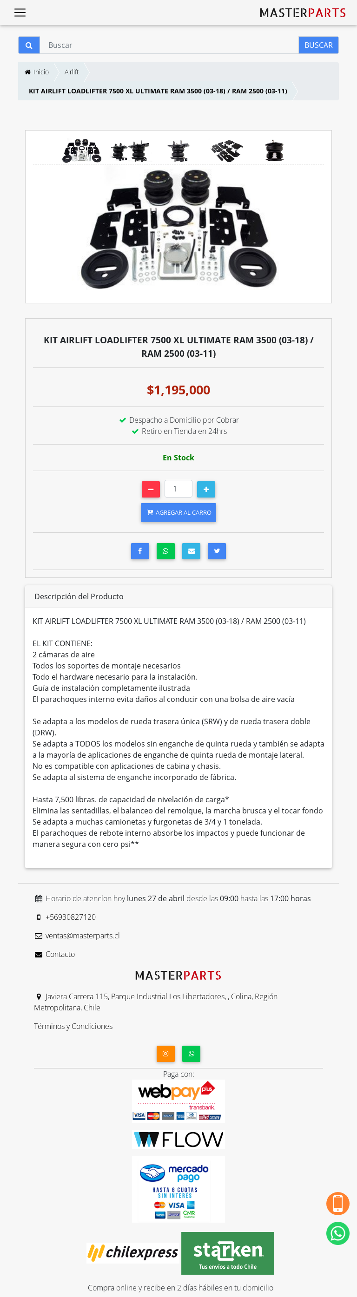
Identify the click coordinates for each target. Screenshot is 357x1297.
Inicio (36, 71)
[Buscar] (169, 45)
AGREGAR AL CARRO (178, 512)
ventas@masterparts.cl (77, 935)
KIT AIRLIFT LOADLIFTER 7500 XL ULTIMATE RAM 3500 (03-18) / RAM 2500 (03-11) (158, 90)
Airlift (72, 71)
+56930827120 (65, 917)
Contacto (54, 954)
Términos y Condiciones (73, 1026)
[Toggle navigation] (20, 12)
